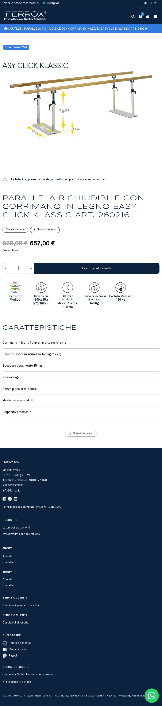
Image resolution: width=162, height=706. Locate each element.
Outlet (16, 28)
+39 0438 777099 (13, 480)
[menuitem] (153, 3)
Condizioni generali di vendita (21, 605)
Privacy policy (124, 696)
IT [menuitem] (151, 3)
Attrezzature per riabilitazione (21, 534)
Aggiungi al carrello (96, 268)
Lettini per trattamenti (16, 527)
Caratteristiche (15, 229)
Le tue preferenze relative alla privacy (32, 507)
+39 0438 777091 (13, 485)
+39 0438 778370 (36, 480)
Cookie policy (138, 696)
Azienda (7, 556)
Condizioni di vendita (15, 622)
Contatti (8, 562)
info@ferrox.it (11, 490)
